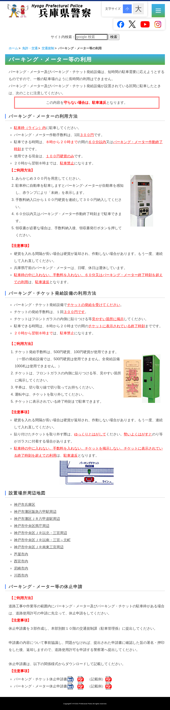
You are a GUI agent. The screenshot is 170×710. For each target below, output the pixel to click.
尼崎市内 (21, 568)
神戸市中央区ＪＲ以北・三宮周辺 (40, 533)
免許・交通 (30, 48)
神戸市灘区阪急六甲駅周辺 (35, 512)
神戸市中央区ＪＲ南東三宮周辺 (39, 547)
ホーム (13, 48)
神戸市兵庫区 (24, 504)
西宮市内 (21, 561)
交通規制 (48, 48)
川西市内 (21, 575)
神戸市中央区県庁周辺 (31, 526)
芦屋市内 (21, 554)
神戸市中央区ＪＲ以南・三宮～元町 (42, 540)
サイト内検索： (79, 37)
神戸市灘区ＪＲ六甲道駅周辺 (37, 519)
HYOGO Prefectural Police (82, 704)
